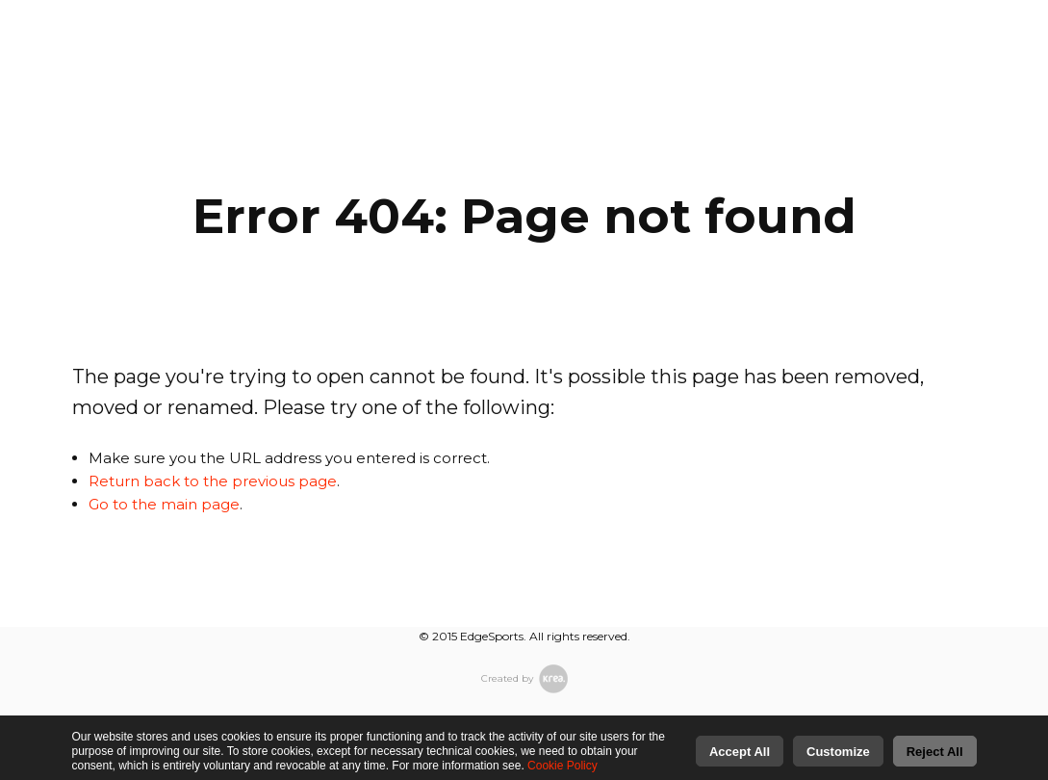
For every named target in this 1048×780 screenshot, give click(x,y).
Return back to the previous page (213, 481)
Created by (524, 679)
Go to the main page (164, 504)
